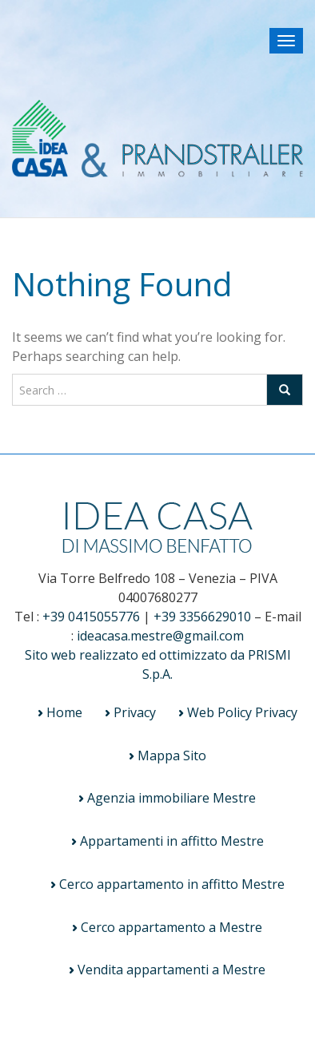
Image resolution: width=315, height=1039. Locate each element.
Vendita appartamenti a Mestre (171, 969)
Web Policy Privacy (242, 712)
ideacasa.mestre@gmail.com (160, 635)
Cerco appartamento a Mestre (171, 927)
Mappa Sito (172, 755)
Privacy (135, 712)
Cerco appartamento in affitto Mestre (172, 884)
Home (64, 712)
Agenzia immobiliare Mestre (171, 798)
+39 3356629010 (202, 616)
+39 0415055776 (91, 616)
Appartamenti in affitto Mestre (172, 841)
